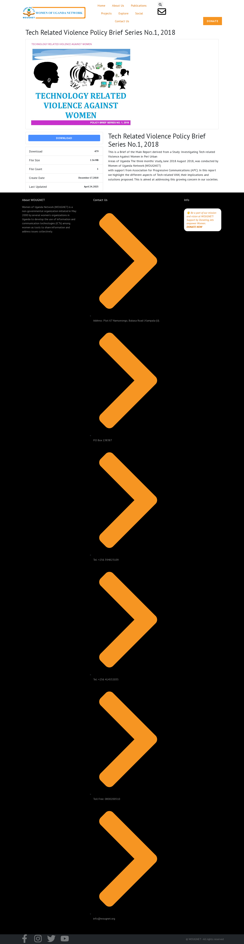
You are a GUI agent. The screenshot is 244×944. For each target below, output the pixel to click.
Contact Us (122, 21)
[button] (160, 4)
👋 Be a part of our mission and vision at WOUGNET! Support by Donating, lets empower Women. (201, 218)
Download (64, 138)
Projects (106, 13)
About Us (118, 5)
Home (101, 5)
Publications (139, 5)
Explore (123, 13)
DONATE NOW (194, 226)
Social (139, 13)
